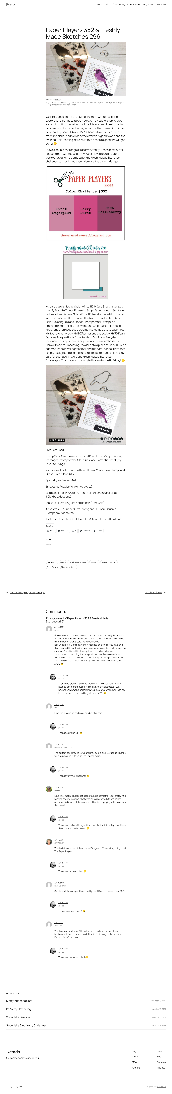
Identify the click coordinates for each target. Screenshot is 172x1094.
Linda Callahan (60, 886)
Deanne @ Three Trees (63, 747)
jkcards (11, 4)
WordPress (161, 1086)
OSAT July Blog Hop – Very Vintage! (27, 592)
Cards (52, 102)
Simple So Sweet (153, 592)
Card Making (52, 562)
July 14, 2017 (59, 627)
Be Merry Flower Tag (18, 1009)
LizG (56, 707)
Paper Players (118, 102)
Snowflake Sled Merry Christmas (26, 1025)
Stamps (75, 105)
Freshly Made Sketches (80, 102)
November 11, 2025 (159, 1017)
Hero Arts (93, 102)
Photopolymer (51, 105)
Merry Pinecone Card (19, 1000)
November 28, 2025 (158, 1001)
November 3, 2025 (159, 1025)
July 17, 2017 (58, 922)
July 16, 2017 (59, 883)
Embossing (65, 102)
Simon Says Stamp (64, 105)
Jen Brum (58, 925)
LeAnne (57, 790)
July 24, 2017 (63, 675)
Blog (47, 102)
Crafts (58, 102)
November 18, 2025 (158, 1009)
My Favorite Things (105, 102)
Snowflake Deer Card (19, 1017)
